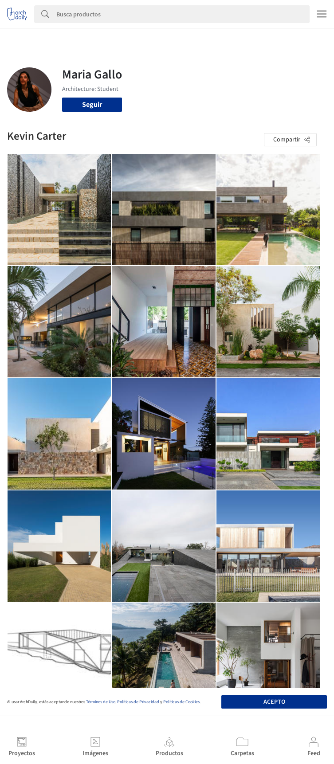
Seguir (92, 105)
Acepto (274, 701)
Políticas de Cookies (181, 702)
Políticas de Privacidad (138, 702)
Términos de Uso (100, 702)
